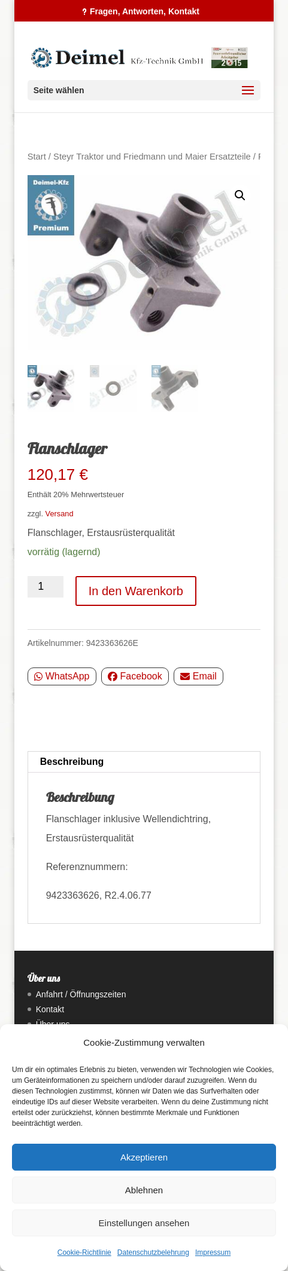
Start (37, 156)
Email (198, 676)
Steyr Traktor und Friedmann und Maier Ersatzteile (152, 156)
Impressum (213, 1252)
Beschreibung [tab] (72, 762)
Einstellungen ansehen (144, 1223)
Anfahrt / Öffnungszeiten (81, 994)
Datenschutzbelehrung (153, 1252)
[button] (240, 195)
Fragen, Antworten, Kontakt (144, 11)
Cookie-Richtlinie (84, 1252)
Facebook (135, 676)
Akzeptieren (144, 1157)
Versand (60, 513)
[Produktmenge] (45, 587)
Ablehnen (144, 1190)
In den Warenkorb (136, 591)
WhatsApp (62, 676)
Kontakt (50, 1009)
